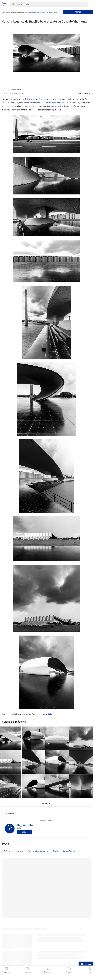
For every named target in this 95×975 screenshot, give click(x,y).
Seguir (25, 832)
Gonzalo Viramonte (10, 102)
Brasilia (65, 102)
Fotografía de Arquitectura (38, 99)
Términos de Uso (28, 12)
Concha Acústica (52, 102)
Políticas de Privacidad (39, 12)
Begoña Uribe (25, 825)
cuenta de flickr (45, 714)
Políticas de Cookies (51, 12)
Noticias (7, 851)
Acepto (78, 12)
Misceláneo (19, 851)
